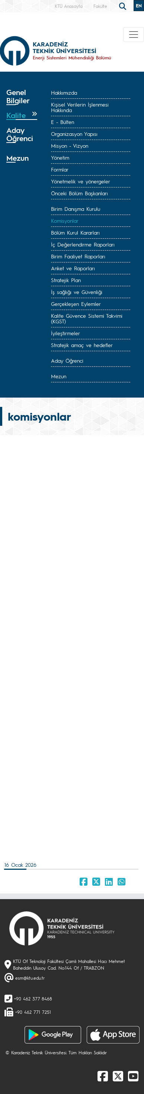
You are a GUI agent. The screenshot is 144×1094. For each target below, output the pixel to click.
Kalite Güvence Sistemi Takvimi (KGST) (86, 318)
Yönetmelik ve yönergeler (80, 181)
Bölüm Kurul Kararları (75, 232)
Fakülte (100, 6)
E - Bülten (62, 121)
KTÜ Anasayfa (69, 6)
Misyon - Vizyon (69, 145)
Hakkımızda (64, 92)
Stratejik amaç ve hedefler (82, 345)
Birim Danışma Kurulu (75, 208)
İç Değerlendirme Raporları (83, 244)
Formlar (59, 169)
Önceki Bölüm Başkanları (79, 193)
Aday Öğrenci (67, 360)
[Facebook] (102, 1076)
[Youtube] (133, 1076)
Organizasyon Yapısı (74, 133)
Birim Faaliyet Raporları (78, 256)
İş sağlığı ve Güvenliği (76, 291)
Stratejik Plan (66, 280)
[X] (118, 1076)
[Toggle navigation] (133, 34)
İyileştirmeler (65, 333)
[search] (123, 5)
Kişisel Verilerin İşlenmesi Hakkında (80, 107)
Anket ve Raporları (73, 268)
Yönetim (60, 157)
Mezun (58, 376)
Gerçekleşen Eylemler (76, 303)
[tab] (21, 96)
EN (139, 6)
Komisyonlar (65, 220)
